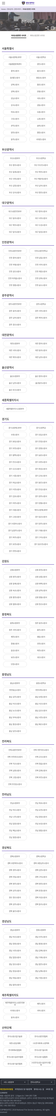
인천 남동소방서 (41, 257)
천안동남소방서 (15, 690)
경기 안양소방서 (41, 441)
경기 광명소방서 (41, 448)
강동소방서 (41, 105)
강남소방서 (15, 98)
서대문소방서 (41, 139)
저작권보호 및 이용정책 (23, 1089)
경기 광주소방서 (41, 496)
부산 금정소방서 (15, 185)
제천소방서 (15, 636)
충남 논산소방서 (15, 710)
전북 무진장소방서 (15, 784)
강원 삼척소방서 (41, 590)
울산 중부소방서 (41, 376)
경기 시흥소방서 (15, 475)
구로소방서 (15, 118)
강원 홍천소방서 (15, 597)
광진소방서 (41, 64)
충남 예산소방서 (41, 724)
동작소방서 (15, 139)
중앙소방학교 (28, 3)
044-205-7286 (31, 1095)
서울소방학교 (41, 57)
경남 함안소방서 (41, 964)
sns (47, 28)
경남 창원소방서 (15, 943)
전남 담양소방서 (15, 823)
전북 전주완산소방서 (15, 756)
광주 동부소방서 (15, 310)
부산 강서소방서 (15, 192)
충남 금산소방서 (41, 710)
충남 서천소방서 (41, 717)
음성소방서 (15, 650)
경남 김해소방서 (41, 950)
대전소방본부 (15, 343)
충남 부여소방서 (15, 717)
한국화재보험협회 (14, 1050)
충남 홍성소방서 (15, 724)
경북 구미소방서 (41, 876)
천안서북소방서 (41, 690)
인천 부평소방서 (15, 264)
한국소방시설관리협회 (15, 1057)
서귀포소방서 (15, 1010)
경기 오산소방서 (15, 468)
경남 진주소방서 (41, 936)
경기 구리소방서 (41, 537)
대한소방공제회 (15, 1043)
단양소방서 (15, 664)
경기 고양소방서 (15, 516)
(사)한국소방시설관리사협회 (41, 1063)
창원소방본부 (41, 930)
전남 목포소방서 (41, 803)
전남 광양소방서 (41, 816)
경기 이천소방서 (15, 489)
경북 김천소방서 (41, 870)
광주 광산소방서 (15, 324)
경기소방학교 (41, 427)
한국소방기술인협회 (15, 1063)
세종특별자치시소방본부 (15, 408)
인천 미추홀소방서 (15, 278)
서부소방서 (41, 1010)
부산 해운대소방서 (41, 178)
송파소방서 (41, 125)
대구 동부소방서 (15, 218)
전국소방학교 (35, 1082)
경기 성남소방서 (41, 434)
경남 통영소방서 (41, 943)
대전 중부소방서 (41, 343)
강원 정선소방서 (41, 604)
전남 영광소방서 (15, 837)
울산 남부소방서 (15, 383)
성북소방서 (15, 91)
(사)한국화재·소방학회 (41, 1043)
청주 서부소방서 (15, 629)
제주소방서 (41, 1003)
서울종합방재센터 (14, 64)
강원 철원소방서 (15, 604)
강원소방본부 (15, 570)
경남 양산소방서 (15, 964)
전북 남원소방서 (15, 770)
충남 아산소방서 (15, 703)
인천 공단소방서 (15, 271)
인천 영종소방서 (15, 285)
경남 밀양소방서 (15, 957)
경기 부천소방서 (15, 448)
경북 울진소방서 (15, 911)
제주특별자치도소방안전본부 (15, 1003)
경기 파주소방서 (15, 537)
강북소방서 (15, 84)
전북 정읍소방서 (41, 763)
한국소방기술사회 (41, 1050)
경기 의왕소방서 (15, 510)
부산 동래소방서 (15, 172)
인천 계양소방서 (41, 271)
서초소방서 (41, 98)
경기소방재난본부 (14, 427)
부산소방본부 (15, 158)
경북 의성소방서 (41, 897)
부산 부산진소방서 (41, 165)
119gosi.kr (19, 1095)
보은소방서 (15, 657)
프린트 (53, 28)
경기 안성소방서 (41, 489)
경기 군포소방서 (41, 475)
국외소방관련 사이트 (37, 35)
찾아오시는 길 (39, 1089)
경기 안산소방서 (15, 462)
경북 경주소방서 (15, 870)
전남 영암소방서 (41, 830)
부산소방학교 (41, 158)
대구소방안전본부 (14, 211)
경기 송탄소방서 (41, 455)
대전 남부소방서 (41, 357)
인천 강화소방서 (41, 278)
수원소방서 (15, 434)
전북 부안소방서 (41, 777)
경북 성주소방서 (15, 904)
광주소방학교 (41, 304)
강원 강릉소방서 (41, 576)
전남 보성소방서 (41, 823)
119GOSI (3, 1092)
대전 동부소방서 (41, 350)
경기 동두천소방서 (41, 544)
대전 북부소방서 (15, 357)
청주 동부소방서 (41, 623)
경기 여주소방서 (15, 503)
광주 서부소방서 (41, 310)
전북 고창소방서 (15, 777)
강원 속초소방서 (15, 590)
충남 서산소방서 (41, 703)
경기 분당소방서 (15, 441)
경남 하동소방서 (15, 978)
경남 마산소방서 (15, 936)
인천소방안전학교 (41, 251)
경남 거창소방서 (41, 978)
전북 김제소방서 (41, 770)
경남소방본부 (15, 930)
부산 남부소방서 (41, 185)
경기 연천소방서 (15, 551)
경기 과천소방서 (41, 462)
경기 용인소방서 (41, 482)
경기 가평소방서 (41, 530)
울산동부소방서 (41, 383)
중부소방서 (15, 70)
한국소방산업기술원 (15, 1036)
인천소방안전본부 (14, 251)
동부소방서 (15, 1017)
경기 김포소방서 (15, 496)
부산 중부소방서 (15, 165)
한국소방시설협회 (41, 1057)
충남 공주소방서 (15, 696)
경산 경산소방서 (15, 897)
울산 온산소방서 (15, 389)
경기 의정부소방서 (15, 523)
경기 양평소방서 (41, 503)
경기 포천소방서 (15, 544)
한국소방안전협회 (41, 1036)
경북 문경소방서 (41, 890)
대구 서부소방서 (41, 218)
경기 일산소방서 (41, 516)
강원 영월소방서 (41, 597)
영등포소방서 (41, 77)
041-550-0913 (9, 1105)
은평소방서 (41, 91)
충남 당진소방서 (15, 731)
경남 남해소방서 (41, 971)
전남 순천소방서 (41, 810)
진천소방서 (41, 643)
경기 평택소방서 (15, 455)
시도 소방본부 (9, 1082)
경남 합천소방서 (15, 984)
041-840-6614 (15, 1100)
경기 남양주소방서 (15, 530)
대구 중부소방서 (41, 211)
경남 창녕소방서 (15, 971)
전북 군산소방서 (41, 756)
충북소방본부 (15, 623)
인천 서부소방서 (41, 264)
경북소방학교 (41, 856)
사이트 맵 (49, 1089)
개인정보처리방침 (6, 1089)
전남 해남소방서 (15, 830)
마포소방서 (15, 112)
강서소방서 (15, 105)
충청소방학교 (41, 683)
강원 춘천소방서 (41, 570)
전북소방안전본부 (14, 750)
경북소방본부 (15, 856)
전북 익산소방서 (15, 763)
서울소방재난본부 (14, 57)
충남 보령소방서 (41, 696)
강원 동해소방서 (15, 583)
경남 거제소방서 (41, 957)
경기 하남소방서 (15, 482)
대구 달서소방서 (15, 232)
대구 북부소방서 (15, 225)
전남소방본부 (15, 803)
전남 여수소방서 (15, 810)
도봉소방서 (41, 112)
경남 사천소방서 (15, 950)
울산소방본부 (15, 376)
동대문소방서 (15, 77)
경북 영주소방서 (15, 883)
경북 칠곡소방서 (41, 904)
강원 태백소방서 (41, 583)
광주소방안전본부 (14, 304)
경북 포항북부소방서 (15, 863)
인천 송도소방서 (41, 285)
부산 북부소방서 (41, 172)
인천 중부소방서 (15, 257)
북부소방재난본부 (41, 510)
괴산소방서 (41, 657)
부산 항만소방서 (41, 192)
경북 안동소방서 (15, 876)
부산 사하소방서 (15, 178)
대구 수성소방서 (41, 225)
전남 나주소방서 (15, 816)
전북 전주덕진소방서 (41, 750)
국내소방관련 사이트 (18, 35)
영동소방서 (41, 636)
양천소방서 (15, 132)
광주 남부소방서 (15, 317)
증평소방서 (15, 643)
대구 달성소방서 (41, 232)
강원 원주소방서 (15, 576)
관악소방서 (15, 125)
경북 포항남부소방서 (41, 863)
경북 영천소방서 (41, 883)
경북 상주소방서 (15, 890)
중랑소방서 (41, 132)
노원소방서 (41, 118)
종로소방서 (41, 84)
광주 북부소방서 (41, 317)
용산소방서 (41, 70)
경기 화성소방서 (41, 468)
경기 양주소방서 (41, 523)
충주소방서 (41, 629)
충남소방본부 (15, 683)
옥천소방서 (41, 650)
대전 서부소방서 (15, 350)
